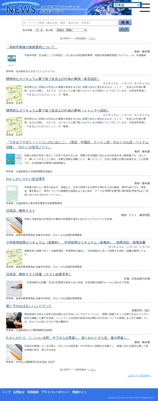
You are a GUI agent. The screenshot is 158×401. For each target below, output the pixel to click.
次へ (93, 38)
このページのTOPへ (139, 375)
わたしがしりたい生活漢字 (25, 179)
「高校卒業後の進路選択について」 (32, 47)
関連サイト (80, 392)
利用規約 (33, 392)
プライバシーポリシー (55, 392)
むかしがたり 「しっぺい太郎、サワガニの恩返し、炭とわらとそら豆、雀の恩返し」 (68, 337)
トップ (6, 392)
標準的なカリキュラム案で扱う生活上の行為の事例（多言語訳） (53, 79)
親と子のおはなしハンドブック (28, 306)
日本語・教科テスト (20, 210)
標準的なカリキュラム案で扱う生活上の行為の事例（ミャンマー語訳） (58, 110)
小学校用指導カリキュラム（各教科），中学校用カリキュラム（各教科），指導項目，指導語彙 (75, 242)
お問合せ (19, 392)
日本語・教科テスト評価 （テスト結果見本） (39, 274)
